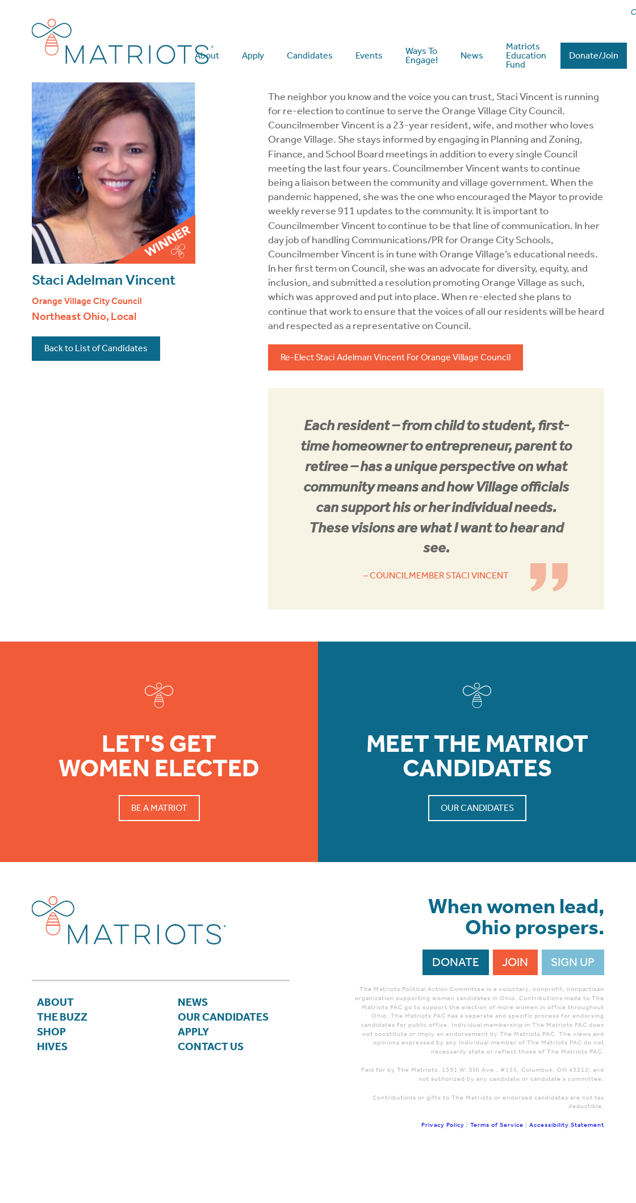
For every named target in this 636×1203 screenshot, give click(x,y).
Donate (455, 1001)
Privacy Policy (443, 1164)
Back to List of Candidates (96, 387)
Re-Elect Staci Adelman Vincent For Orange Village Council (396, 396)
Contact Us (213, 1093)
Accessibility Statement (566, 1164)
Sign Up (573, 1001)
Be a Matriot (159, 847)
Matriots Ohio (123, 41)
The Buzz (64, 1060)
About (57, 1043)
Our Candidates (477, 847)
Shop (52, 1076)
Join (515, 1001)
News (194, 1043)
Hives (53, 1093)
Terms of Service (497, 1164)
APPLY (195, 1076)
